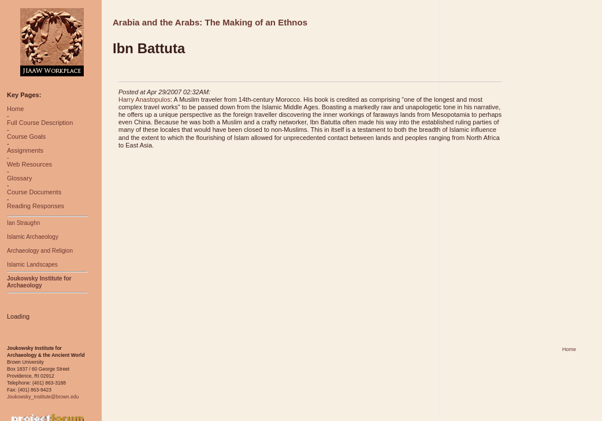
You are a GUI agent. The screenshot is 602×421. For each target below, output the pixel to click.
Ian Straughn (23, 223)
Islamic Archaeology (32, 237)
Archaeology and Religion (40, 251)
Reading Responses (35, 205)
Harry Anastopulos (144, 99)
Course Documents (34, 192)
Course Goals (26, 136)
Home (15, 108)
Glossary (19, 178)
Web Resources (29, 164)
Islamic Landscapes (32, 264)
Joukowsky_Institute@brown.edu (43, 397)
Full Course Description (40, 122)
